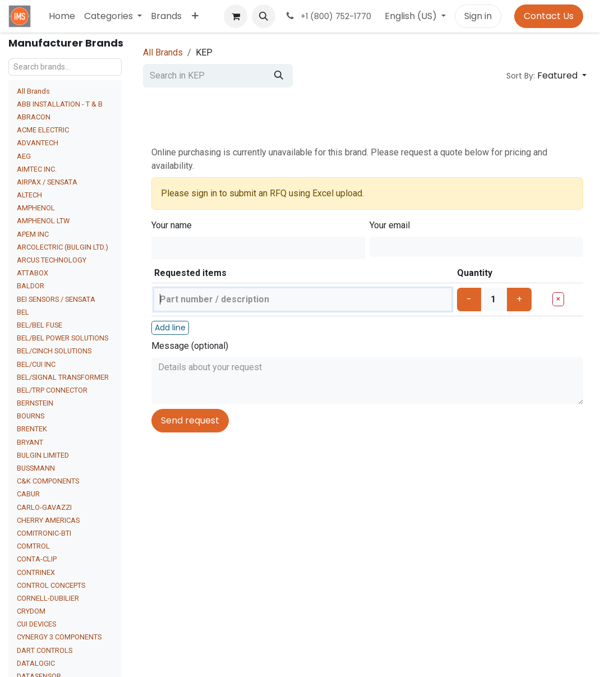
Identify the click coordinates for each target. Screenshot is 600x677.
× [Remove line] (558, 299)
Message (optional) (189, 345)
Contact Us (549, 16)
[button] (263, 16)
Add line (170, 327)
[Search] (279, 75)
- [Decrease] (469, 299)
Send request (190, 420)
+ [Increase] (519, 299)
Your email (390, 225)
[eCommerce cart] (235, 16)
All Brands (33, 91)
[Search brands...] (65, 67)
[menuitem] (62, 16)
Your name (171, 225)
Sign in (478, 16)
